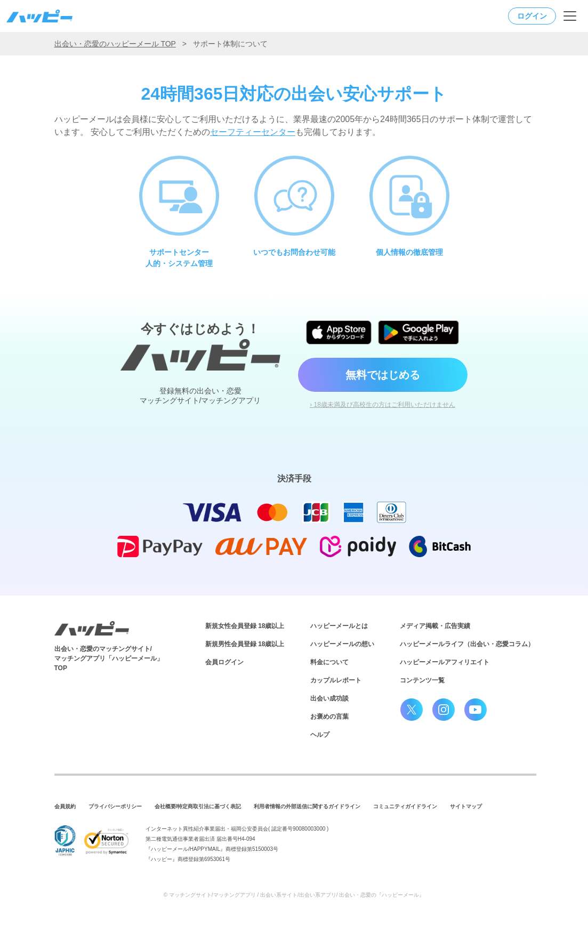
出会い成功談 (329, 698)
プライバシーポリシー (115, 806)
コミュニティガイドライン (405, 806)
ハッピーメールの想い (342, 644)
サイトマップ (466, 806)
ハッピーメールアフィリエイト (444, 662)
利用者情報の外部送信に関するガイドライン (307, 806)
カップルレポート (335, 680)
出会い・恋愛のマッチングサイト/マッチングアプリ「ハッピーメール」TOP (108, 658)
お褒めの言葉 (329, 716)
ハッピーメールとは (339, 626)
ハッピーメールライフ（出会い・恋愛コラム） (467, 644)
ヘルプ (319, 734)
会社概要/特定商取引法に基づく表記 (198, 806)
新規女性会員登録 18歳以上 (245, 626)
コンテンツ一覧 (422, 680)
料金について (329, 662)
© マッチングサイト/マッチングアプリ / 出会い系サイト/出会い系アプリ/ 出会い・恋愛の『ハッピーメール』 (294, 895)
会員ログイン (224, 662)
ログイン (532, 16)
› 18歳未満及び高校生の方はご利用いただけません (382, 404)
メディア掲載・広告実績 (435, 626)
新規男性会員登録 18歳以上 (245, 644)
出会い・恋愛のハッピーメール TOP (115, 43)
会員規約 (65, 806)
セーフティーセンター (252, 131)
